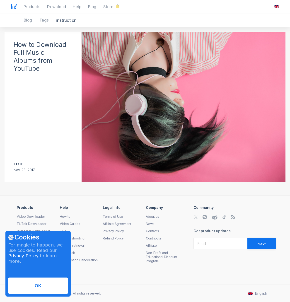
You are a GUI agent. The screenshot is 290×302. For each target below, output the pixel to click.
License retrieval (72, 245)
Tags (44, 20)
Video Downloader (31, 216)
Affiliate (151, 245)
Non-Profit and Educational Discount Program (161, 257)
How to (65, 216)
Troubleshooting (72, 238)
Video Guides (70, 224)
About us (152, 216)
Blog (28, 20)
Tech (18, 164)
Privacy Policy (23, 256)
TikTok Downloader (31, 224)
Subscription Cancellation (79, 260)
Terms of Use (113, 216)
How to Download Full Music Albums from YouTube (40, 56)
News (150, 224)
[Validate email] (261, 243)
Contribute (154, 238)
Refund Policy (113, 238)
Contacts (152, 231)
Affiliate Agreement (117, 224)
